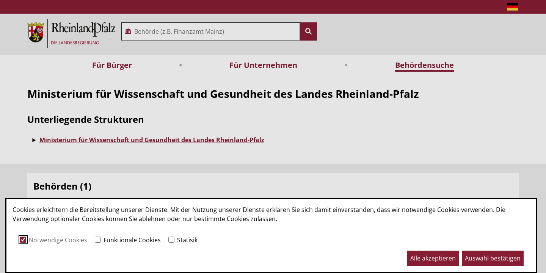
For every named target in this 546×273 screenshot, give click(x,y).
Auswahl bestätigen (493, 258)
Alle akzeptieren (433, 258)
